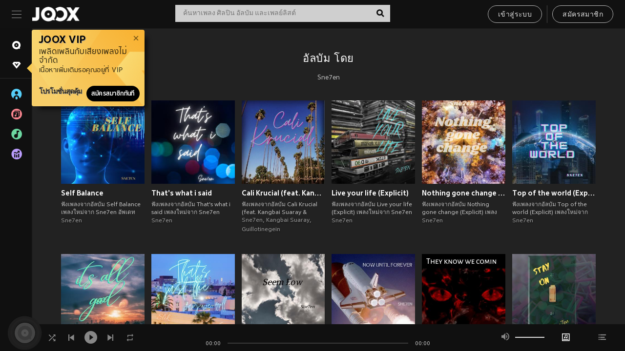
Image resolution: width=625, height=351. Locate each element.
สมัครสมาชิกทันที (113, 93)
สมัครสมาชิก (582, 15)
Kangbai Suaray (288, 220)
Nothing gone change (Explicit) (463, 193)
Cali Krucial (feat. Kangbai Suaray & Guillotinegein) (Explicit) (283, 193)
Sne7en (328, 78)
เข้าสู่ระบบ (515, 15)
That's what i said (181, 193)
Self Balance (82, 193)
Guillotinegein (261, 229)
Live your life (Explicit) (370, 193)
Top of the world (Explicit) (554, 193)
